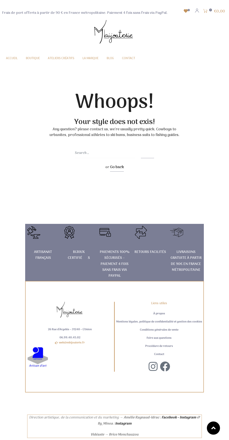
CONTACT (128, 58)
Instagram (123, 424)
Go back (117, 167)
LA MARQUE (90, 58)
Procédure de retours (159, 346)
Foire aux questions (159, 338)
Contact (159, 354)
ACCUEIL (12, 58)
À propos (159, 314)
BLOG (110, 58)
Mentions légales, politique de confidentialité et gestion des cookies (159, 322)
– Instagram (186, 417)
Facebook (169, 417)
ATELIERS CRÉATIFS (61, 58)
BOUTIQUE (33, 58)
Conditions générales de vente (159, 330)
